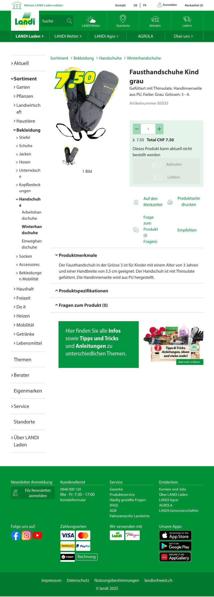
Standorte (24, 421)
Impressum (51, 580)
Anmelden (170, 5)
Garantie (116, 489)
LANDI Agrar (168, 499)
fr (144, 5)
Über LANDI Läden (173, 494)
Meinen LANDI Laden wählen (43, 5)
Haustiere (26, 121)
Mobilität (25, 325)
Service (21, 406)
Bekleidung (29, 130)
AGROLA (145, 36)
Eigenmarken (28, 390)
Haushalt (25, 289)
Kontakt (120, 5)
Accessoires (29, 264)
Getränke (25, 334)
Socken (25, 256)
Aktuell (21, 63)
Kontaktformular (73, 499)
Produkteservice (122, 494)
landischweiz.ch (159, 580)
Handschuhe (110, 58)
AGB (113, 510)
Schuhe (26, 145)
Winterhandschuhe (144, 58)
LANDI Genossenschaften (179, 510)
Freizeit (24, 298)
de (135, 5)
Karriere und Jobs (172, 489)
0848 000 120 (70, 489)
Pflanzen (25, 96)
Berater (21, 375)
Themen (23, 359)
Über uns (182, 36)
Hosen (24, 162)
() (194, 5)
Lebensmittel (29, 343)
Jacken (25, 154)
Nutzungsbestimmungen (117, 580)
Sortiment (25, 78)
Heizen (23, 316)
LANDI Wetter (67, 36)
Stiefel (24, 137)
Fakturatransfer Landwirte (130, 515)
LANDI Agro (105, 36)
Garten (23, 87)
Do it (21, 307)
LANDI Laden (28, 36)
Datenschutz (78, 580)
